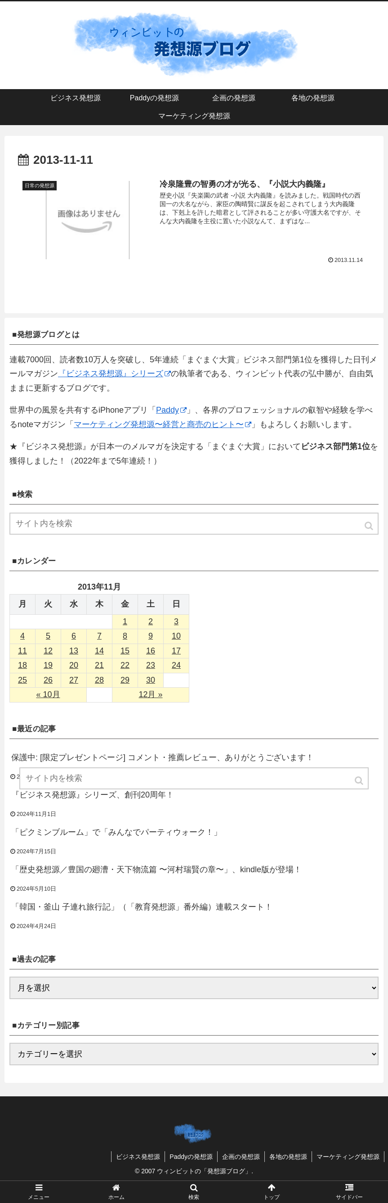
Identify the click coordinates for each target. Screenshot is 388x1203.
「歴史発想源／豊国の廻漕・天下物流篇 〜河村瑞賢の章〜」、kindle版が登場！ (156, 869)
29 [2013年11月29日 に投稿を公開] (124, 680)
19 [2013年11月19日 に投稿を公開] (48, 665)
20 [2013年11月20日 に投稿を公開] (73, 665)
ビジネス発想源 (138, 1156)
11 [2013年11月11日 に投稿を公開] (22, 650)
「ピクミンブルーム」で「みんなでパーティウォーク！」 (116, 832)
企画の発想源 (241, 1156)
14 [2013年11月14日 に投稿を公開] (99, 650)
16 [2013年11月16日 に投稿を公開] (150, 650)
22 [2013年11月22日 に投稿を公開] (124, 665)
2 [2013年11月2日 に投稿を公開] (150, 621)
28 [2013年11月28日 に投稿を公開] (99, 680)
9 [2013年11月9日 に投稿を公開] (150, 635)
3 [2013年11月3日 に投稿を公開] (176, 621)
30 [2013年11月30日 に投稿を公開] (150, 680)
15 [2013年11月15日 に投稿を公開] (124, 650)
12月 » (150, 694)
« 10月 (48, 694)
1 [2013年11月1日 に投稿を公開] (125, 621)
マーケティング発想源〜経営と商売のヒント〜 (162, 424)
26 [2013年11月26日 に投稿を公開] (48, 680)
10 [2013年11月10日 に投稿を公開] (176, 635)
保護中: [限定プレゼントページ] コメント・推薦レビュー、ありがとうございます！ (162, 757)
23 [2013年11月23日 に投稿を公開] (150, 665)
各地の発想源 (288, 1156)
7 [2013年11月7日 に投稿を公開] (99, 635)
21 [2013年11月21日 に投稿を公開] (99, 665)
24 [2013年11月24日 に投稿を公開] (176, 665)
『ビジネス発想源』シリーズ (114, 373)
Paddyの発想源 (191, 1156)
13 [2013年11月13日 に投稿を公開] (73, 650)
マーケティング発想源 (348, 1156)
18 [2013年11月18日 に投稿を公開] (22, 665)
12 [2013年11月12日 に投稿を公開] (48, 650)
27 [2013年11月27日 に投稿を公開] (73, 680)
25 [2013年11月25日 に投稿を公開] (22, 680)
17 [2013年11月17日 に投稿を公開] (176, 650)
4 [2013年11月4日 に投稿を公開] (22, 635)
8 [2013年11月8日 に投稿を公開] (125, 635)
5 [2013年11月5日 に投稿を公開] (48, 635)
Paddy (171, 410)
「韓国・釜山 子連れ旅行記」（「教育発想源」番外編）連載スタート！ (141, 906)
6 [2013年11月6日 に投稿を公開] (73, 635)
